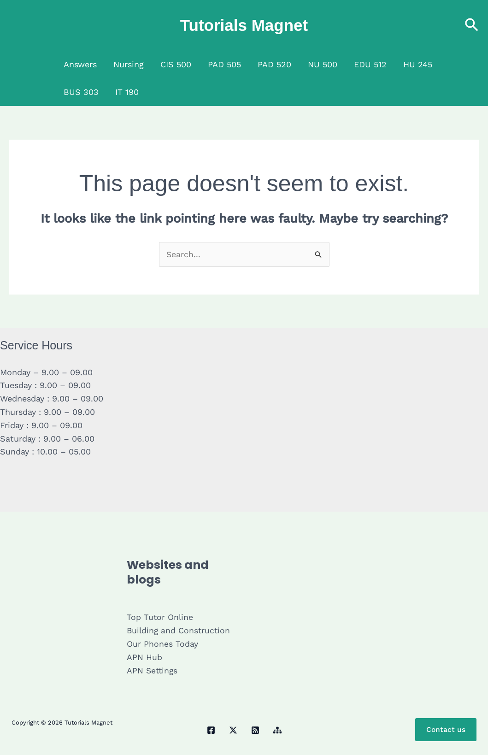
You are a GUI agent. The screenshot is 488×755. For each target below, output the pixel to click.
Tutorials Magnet (244, 25)
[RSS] (255, 730)
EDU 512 (370, 64)
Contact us (445, 730)
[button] (471, 25)
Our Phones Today (162, 644)
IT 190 (127, 92)
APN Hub (144, 657)
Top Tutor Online (160, 617)
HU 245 (417, 64)
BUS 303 (81, 92)
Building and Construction (179, 631)
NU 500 (322, 64)
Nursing (128, 64)
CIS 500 (175, 64)
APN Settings (153, 670)
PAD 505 (224, 64)
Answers (80, 64)
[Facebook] (211, 730)
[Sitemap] (277, 730)
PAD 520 (274, 64)
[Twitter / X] (233, 730)
